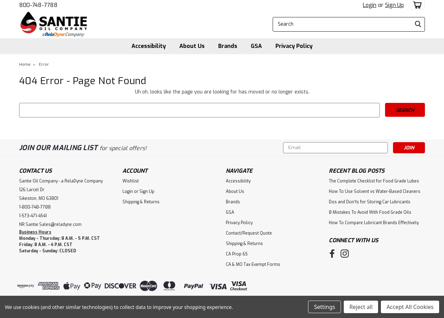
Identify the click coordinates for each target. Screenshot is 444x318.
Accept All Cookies (410, 307)
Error (44, 64)
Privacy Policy (294, 46)
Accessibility (148, 46)
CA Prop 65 (237, 254)
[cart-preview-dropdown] (416, 5)
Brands (227, 46)
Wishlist (130, 181)
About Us (192, 46)
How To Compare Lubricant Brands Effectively (374, 223)
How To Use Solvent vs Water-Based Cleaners (374, 191)
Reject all (361, 307)
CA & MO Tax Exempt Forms (253, 264)
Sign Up (394, 5)
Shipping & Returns (141, 202)
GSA (256, 46)
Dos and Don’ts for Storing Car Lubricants (369, 202)
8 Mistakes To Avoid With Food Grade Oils (370, 212)
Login (369, 5)
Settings (324, 307)
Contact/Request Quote (249, 233)
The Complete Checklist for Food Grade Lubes (374, 181)
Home (25, 64)
